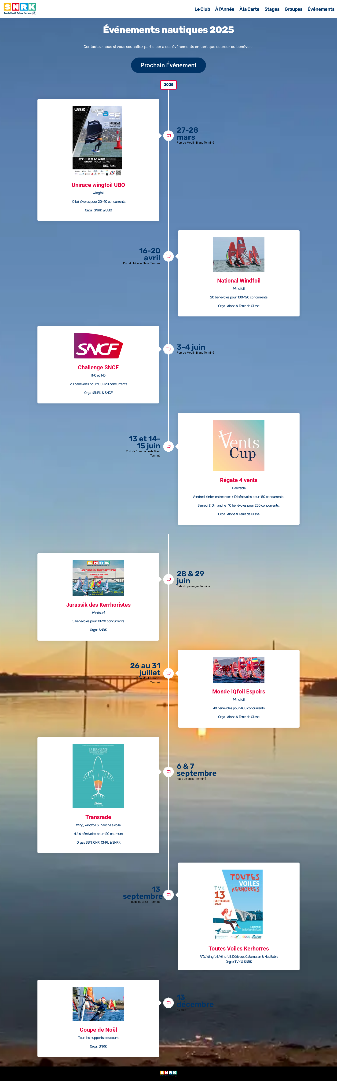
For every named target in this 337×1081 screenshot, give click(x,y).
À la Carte (249, 9)
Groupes (293, 9)
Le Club (202, 9)
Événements (321, 9)
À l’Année (224, 9)
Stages (271, 9)
